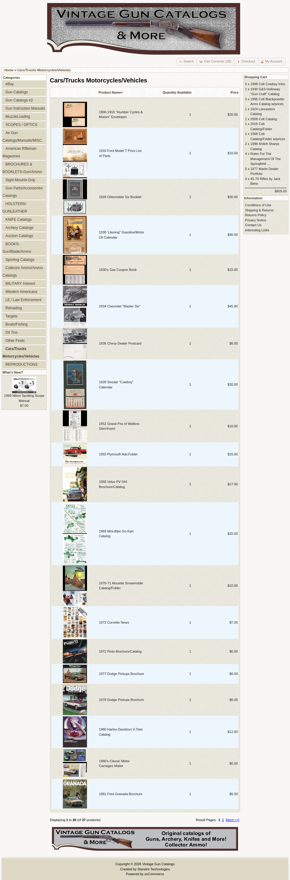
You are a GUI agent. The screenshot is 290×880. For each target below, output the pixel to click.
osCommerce (154, 874)
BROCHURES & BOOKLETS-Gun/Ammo (22, 168)
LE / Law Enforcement (23, 300)
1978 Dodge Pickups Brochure (121, 700)
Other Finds (14, 341)
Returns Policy (255, 215)
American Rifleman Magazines (19, 152)
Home (9, 70)
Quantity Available (177, 92)
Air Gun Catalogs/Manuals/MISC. (22, 137)
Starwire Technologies (153, 869)
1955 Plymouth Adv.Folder (118, 454)
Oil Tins (11, 332)
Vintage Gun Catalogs (158, 864)
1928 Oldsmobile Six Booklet (120, 197)
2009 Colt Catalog (263, 119)
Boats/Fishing (16, 324)
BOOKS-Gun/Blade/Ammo (16, 248)
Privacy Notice (255, 220)
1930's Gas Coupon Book (118, 269)
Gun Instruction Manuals (25, 108)
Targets (11, 316)
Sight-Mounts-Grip (20, 180)
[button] (187, 62)
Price (234, 92)
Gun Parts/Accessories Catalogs (22, 192)
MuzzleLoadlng (17, 116)
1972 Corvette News (114, 622)
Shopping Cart (255, 77)
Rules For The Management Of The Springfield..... (265, 158)
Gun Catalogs (16, 92)
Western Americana (21, 292)
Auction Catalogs (19, 236)
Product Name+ (110, 92)
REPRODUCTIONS (21, 364)
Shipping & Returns (259, 210)
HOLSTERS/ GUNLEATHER (14, 208)
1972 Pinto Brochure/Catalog (120, 651)
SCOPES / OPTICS (21, 125)
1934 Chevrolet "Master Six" (119, 306)
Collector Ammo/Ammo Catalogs (22, 272)
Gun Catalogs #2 (19, 100)
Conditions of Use (258, 205)
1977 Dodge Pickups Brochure (121, 674)
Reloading (13, 308)
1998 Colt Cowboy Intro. (268, 84)
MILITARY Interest (20, 283)
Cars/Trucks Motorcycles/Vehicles (44, 70)
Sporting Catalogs (19, 260)
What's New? (12, 372)
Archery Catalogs (19, 228)
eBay (9, 84)
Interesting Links (257, 230)
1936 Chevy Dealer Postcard (120, 343)
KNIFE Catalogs (18, 219)
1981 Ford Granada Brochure (121, 794)
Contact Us (253, 225)
